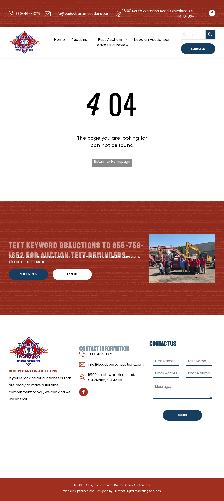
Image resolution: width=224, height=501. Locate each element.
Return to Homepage (112, 161)
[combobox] (193, 34)
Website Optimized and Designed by (87, 491)
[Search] (210, 34)
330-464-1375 (28, 13)
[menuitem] (59, 39)
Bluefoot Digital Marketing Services (137, 491)
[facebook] (212, 13)
